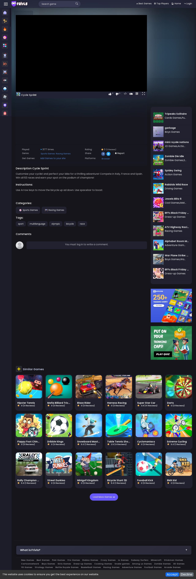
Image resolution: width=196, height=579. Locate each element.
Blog (63, 553)
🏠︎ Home (176, 3)
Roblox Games (112, 528)
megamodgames (147, 542)
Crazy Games (130, 528)
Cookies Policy (116, 553)
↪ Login (188, 3)
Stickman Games (52, 531)
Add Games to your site (75, 158)
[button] (149, 94)
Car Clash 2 (119, 542)
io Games (145, 528)
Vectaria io (182, 539)
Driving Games (150, 539)
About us (54, 553)
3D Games (89, 535)
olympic (78, 223)
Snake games (165, 531)
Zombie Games (73, 535)
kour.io (132, 542)
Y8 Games (103, 535)
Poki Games (80, 528)
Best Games (65, 528)
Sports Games (70, 153)
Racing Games (85, 153)
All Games (100, 553)
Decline (186, 574)
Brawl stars (86, 542)
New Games (49, 528)
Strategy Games (121, 535)
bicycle (92, 223)
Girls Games (107, 531)
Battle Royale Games (143, 535)
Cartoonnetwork (74, 531)
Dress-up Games (126, 531)
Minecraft (178, 528)
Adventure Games (71, 539)
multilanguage (59, 223)
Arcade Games (112, 539)
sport (43, 223)
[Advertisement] (23, 57)
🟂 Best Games (144, 3)
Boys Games (91, 531)
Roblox (46, 542)
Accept (172, 574)
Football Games (92, 539)
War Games (167, 539)
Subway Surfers (161, 528)
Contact (41, 553)
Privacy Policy (134, 553)
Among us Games (53, 535)
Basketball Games (168, 535)
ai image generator (171, 542)
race (104, 223)
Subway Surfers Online (65, 542)
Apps (71, 553)
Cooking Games (146, 531)
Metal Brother (102, 542)
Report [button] (133, 153)
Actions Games (131, 539)
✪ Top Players (161, 3)
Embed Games (84, 553)
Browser (119, 158)
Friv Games (96, 528)
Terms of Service (153, 553)
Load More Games (115, 465)
